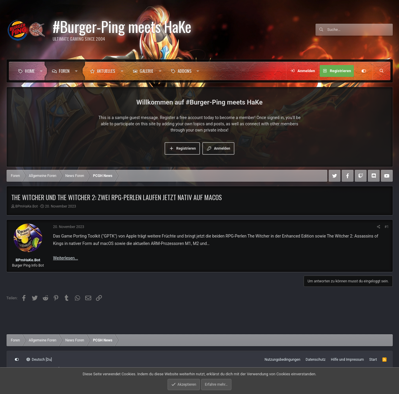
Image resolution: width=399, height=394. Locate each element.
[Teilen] (378, 226)
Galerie (146, 70)
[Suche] (360, 30)
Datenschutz (316, 359)
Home (30, 70)
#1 (386, 227)
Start (373, 359)
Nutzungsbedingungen (282, 359)
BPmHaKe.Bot (26, 206)
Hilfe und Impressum (347, 359)
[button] (41, 71)
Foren (64, 70)
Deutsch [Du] (39, 359)
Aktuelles (106, 70)
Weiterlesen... (65, 258)
